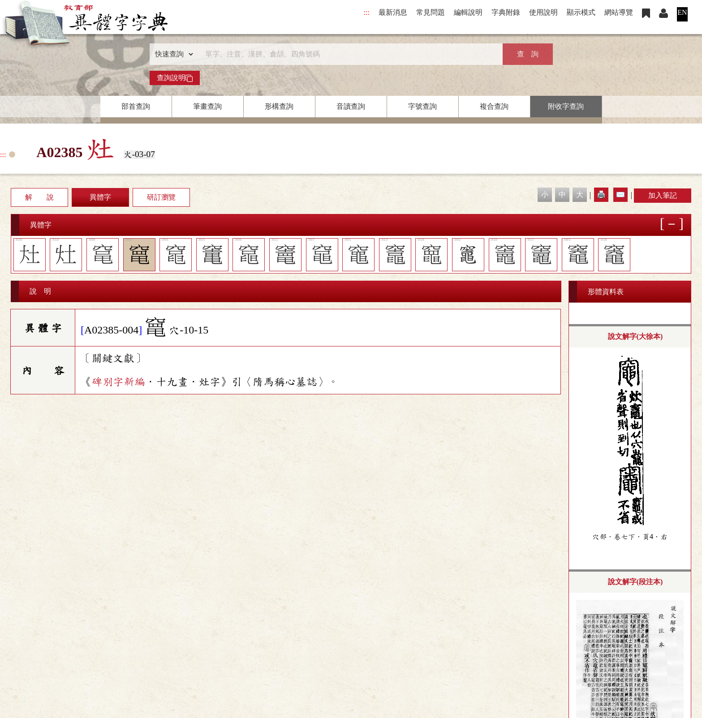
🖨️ (601, 194)
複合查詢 (494, 106)
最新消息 (393, 12)
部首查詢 (135, 106)
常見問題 (430, 12)
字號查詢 (422, 106)
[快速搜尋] (348, 54)
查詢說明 (175, 78)
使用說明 (543, 12)
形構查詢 (279, 106)
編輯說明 (468, 12)
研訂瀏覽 (161, 197)
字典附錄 (505, 12)
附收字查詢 (566, 106)
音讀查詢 (350, 106)
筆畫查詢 (207, 106)
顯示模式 (581, 12)
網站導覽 (618, 12)
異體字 (100, 197)
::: (367, 12)
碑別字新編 (118, 381)
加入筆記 (662, 195)
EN (682, 12)
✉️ (620, 194)
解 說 (39, 197)
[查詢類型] (172, 54)
